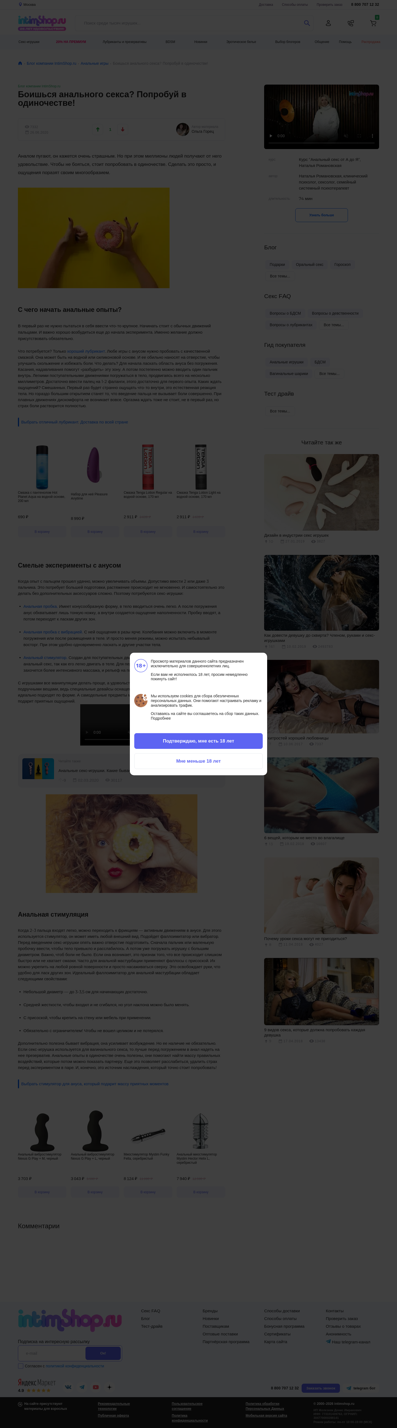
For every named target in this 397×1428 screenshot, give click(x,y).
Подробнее (161, 718)
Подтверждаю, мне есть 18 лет (198, 741)
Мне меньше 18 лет (198, 761)
